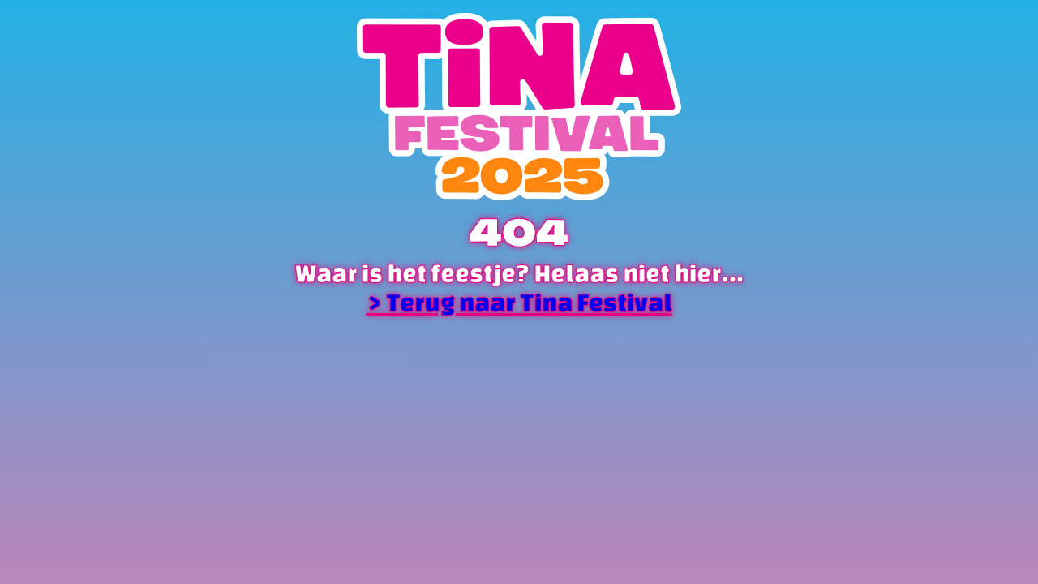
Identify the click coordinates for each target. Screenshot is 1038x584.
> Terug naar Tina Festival (519, 302)
